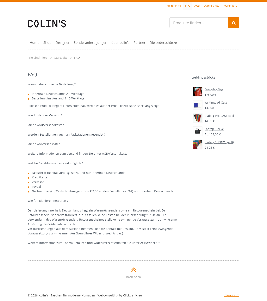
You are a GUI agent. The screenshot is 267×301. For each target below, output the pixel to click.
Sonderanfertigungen (90, 42)
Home (34, 42)
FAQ (187, 5)
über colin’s (120, 42)
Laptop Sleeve (208, 129)
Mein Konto (174, 5)
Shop (47, 42)
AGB (197, 5)
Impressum (231, 295)
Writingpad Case (210, 102)
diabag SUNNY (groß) (213, 142)
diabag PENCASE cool (213, 115)
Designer (63, 42)
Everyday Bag (208, 89)
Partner (139, 42)
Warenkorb (230, 5)
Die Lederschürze (163, 42)
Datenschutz (211, 5)
